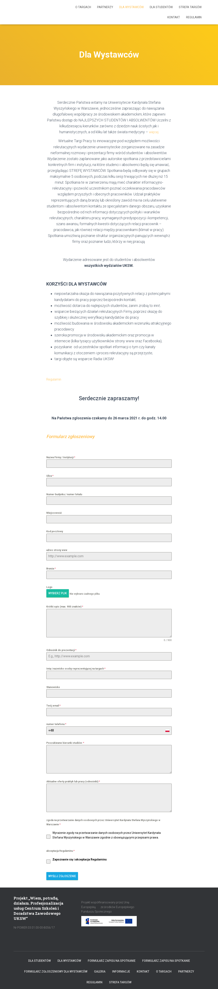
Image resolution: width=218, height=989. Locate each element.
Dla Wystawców (131, 7)
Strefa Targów (190, 7)
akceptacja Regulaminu (60, 849)
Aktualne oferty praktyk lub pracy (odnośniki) (73, 780)
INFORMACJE (121, 969)
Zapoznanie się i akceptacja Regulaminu (79, 858)
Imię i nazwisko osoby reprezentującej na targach (75, 667)
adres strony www (56, 550)
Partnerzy (105, 7)
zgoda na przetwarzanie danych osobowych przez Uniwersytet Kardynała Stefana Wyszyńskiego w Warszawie (103, 821)
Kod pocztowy (54, 531)
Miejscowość (54, 512)
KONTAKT (173, 17)
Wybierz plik (57, 593)
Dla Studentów (161, 7)
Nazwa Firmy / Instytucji (60, 457)
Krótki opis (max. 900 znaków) (64, 605)
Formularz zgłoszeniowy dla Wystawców (55, 969)
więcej (154, 132)
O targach (83, 7)
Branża (51, 568)
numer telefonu (56, 723)
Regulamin (194, 17)
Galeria (99, 969)
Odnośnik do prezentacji (61, 649)
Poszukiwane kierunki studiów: (65, 741)
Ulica (49, 475)
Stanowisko (53, 686)
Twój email (53, 704)
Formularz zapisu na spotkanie (112, 958)
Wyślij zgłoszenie (62, 875)
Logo (49, 587)
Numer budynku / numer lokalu (64, 494)
